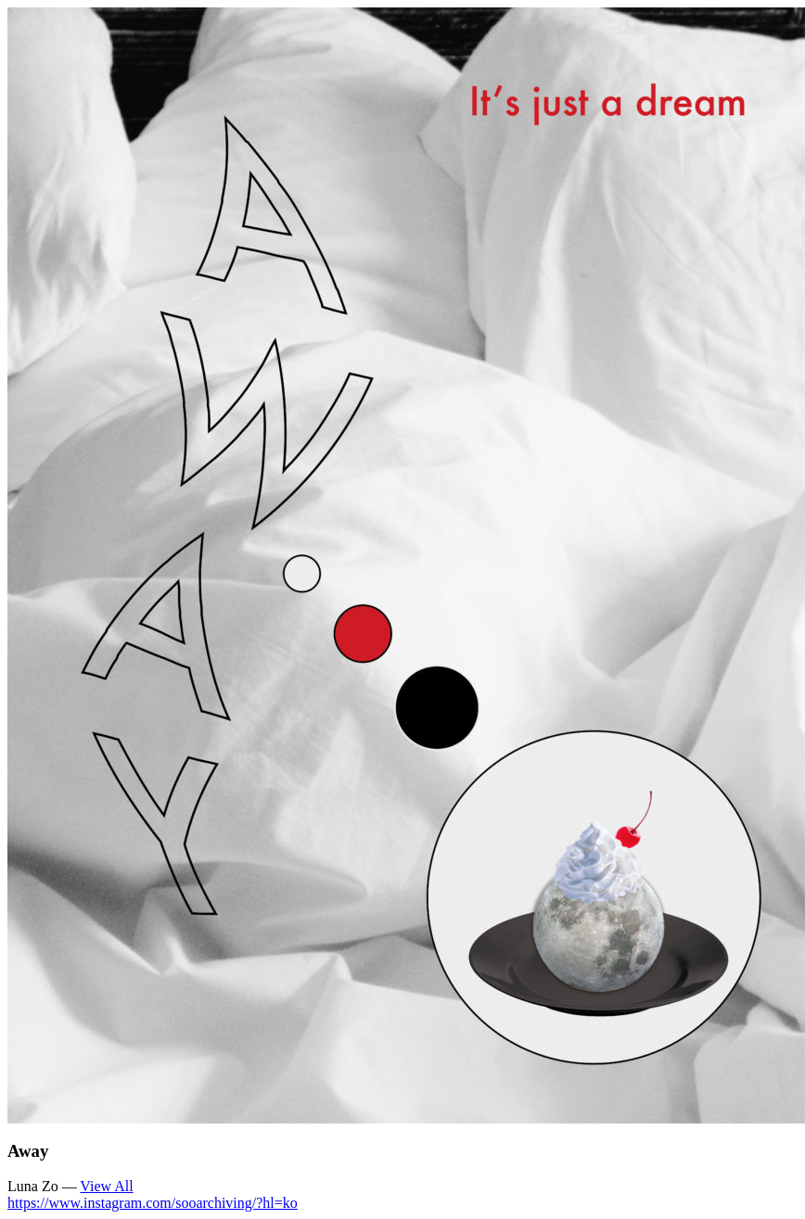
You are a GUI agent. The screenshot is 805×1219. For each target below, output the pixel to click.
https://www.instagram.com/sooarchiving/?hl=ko (152, 1203)
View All (106, 1186)
